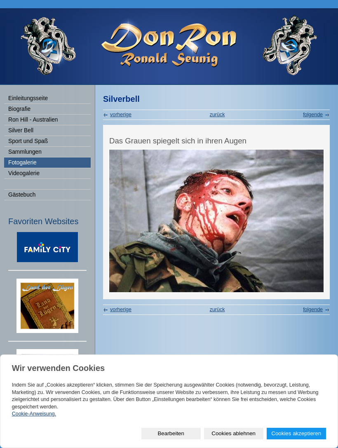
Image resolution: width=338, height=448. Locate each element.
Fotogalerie (22, 162)
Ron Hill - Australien (33, 120)
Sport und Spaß (28, 141)
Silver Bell (20, 130)
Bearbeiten (170, 433)
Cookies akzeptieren (296, 433)
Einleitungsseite (28, 98)
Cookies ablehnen (233, 433)
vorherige (120, 114)
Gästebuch (21, 195)
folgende (313, 114)
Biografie (19, 109)
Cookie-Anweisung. (34, 414)
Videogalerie (24, 173)
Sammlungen (25, 152)
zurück (217, 114)
